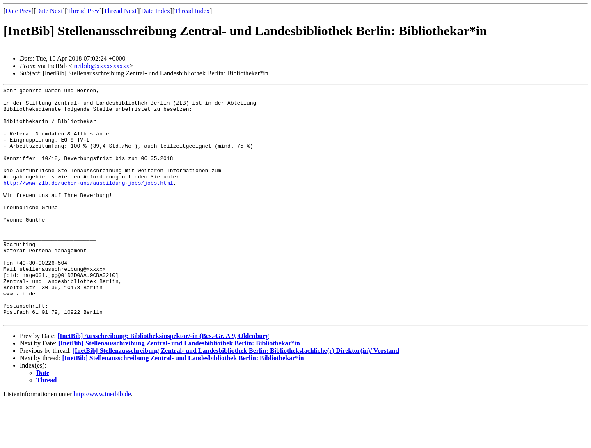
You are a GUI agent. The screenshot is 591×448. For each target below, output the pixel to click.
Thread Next (120, 10)
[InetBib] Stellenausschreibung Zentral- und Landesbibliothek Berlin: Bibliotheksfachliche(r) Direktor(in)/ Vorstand (235, 397)
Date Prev (18, 10)
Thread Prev (83, 10)
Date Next (49, 10)
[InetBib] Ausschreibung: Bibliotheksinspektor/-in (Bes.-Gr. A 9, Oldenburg (163, 382)
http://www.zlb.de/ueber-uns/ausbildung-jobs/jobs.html (88, 202)
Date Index (155, 10)
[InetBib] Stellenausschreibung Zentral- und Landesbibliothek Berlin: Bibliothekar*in (179, 389)
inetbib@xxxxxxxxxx (100, 65)
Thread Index (192, 10)
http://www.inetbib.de (102, 440)
